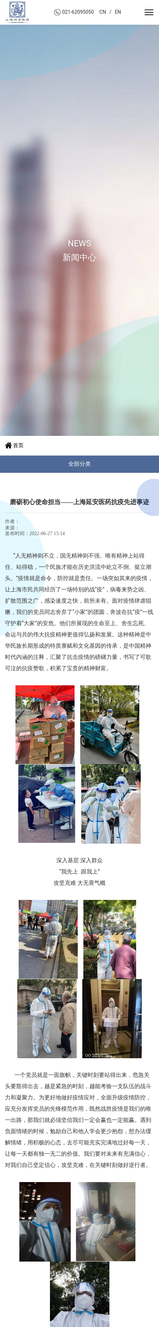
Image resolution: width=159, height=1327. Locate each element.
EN (118, 11)
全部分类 (79, 464)
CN (102, 11)
